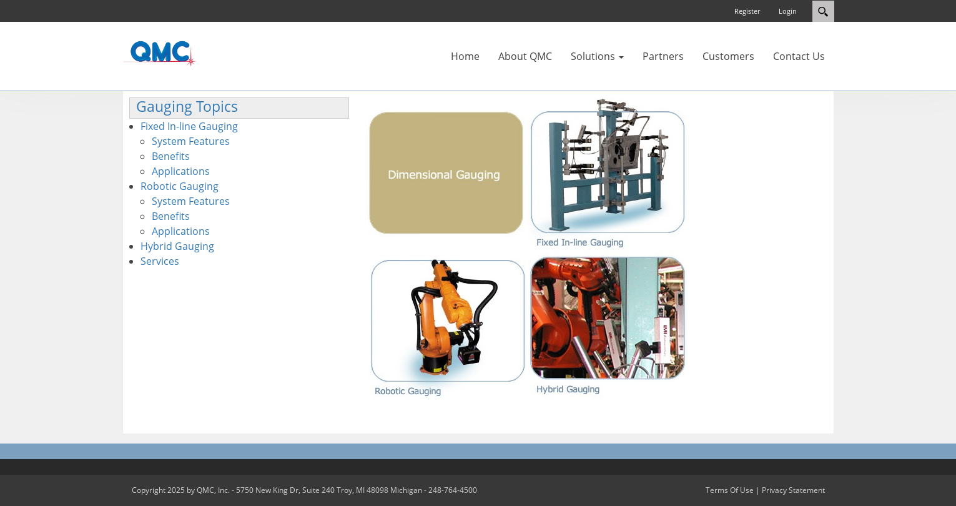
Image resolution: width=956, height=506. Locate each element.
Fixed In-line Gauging (189, 126)
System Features (191, 141)
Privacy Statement (793, 490)
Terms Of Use (730, 490)
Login (788, 11)
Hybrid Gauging (177, 246)
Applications (181, 171)
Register (747, 11)
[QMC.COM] (159, 53)
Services (159, 261)
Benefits (171, 156)
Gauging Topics (187, 106)
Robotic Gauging (179, 186)
